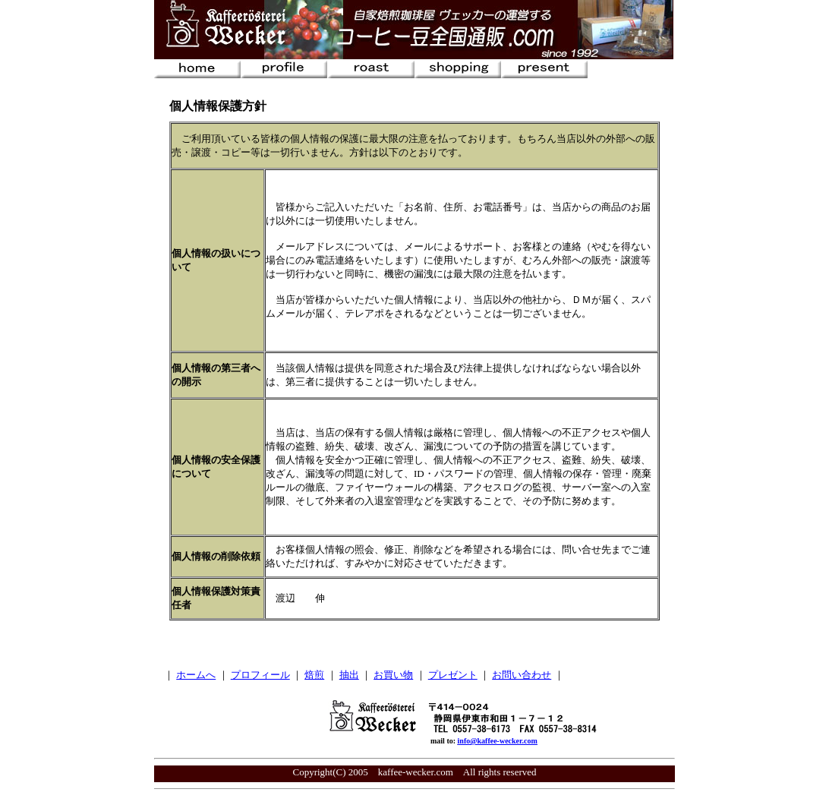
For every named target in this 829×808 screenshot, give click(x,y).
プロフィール (260, 674)
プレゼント (453, 674)
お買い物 (393, 674)
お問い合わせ (521, 674)
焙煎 (314, 674)
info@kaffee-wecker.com (497, 741)
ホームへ (196, 674)
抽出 (349, 674)
